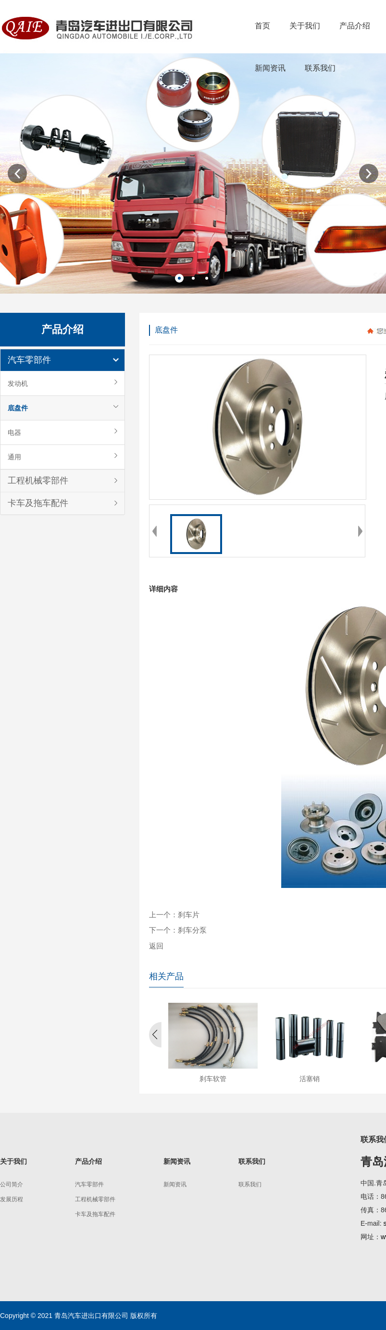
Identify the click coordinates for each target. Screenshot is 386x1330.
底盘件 (18, 408)
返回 (156, 946)
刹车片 (188, 915)
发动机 (18, 383)
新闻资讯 (175, 1184)
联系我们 (249, 1184)
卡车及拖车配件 (38, 503)
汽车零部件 (29, 360)
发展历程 (11, 1199)
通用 (14, 457)
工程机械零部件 (38, 480)
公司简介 (11, 1184)
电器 (14, 432)
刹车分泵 (192, 930)
